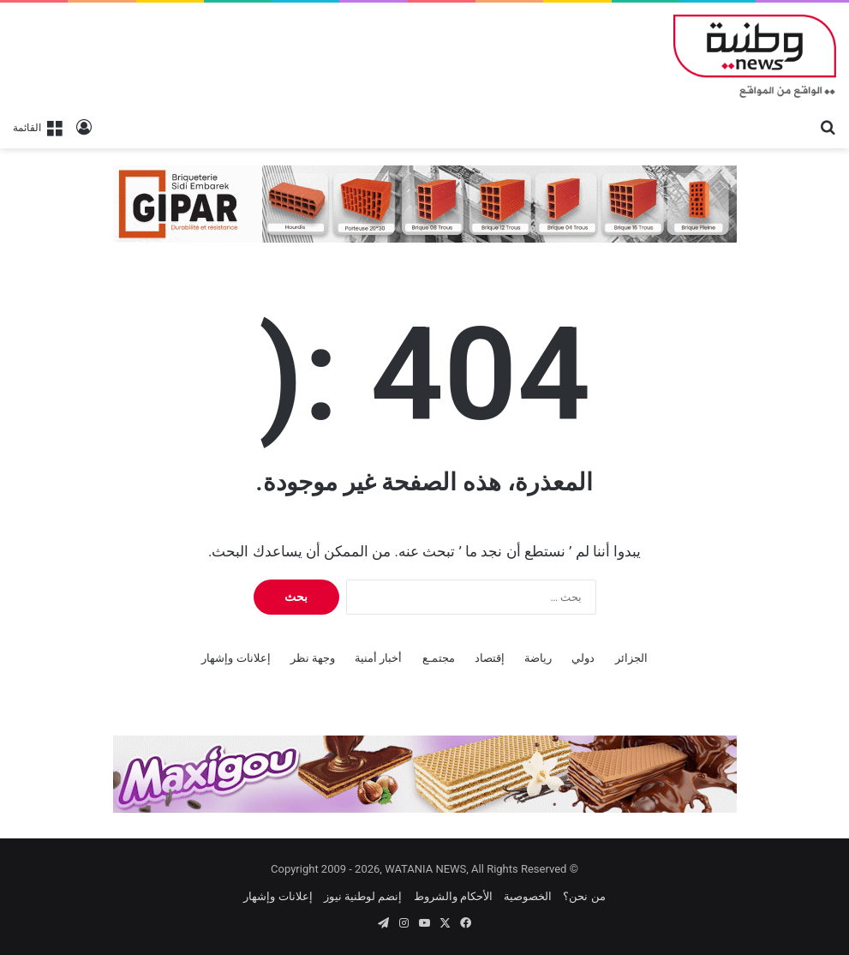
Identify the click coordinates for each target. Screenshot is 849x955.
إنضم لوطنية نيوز (363, 896)
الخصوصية (528, 896)
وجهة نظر (312, 658)
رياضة (538, 658)
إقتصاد (490, 658)
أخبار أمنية (378, 658)
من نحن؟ (584, 896)
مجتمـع (438, 658)
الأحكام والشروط (453, 896)
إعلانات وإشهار (235, 658)
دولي (583, 658)
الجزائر (631, 658)
